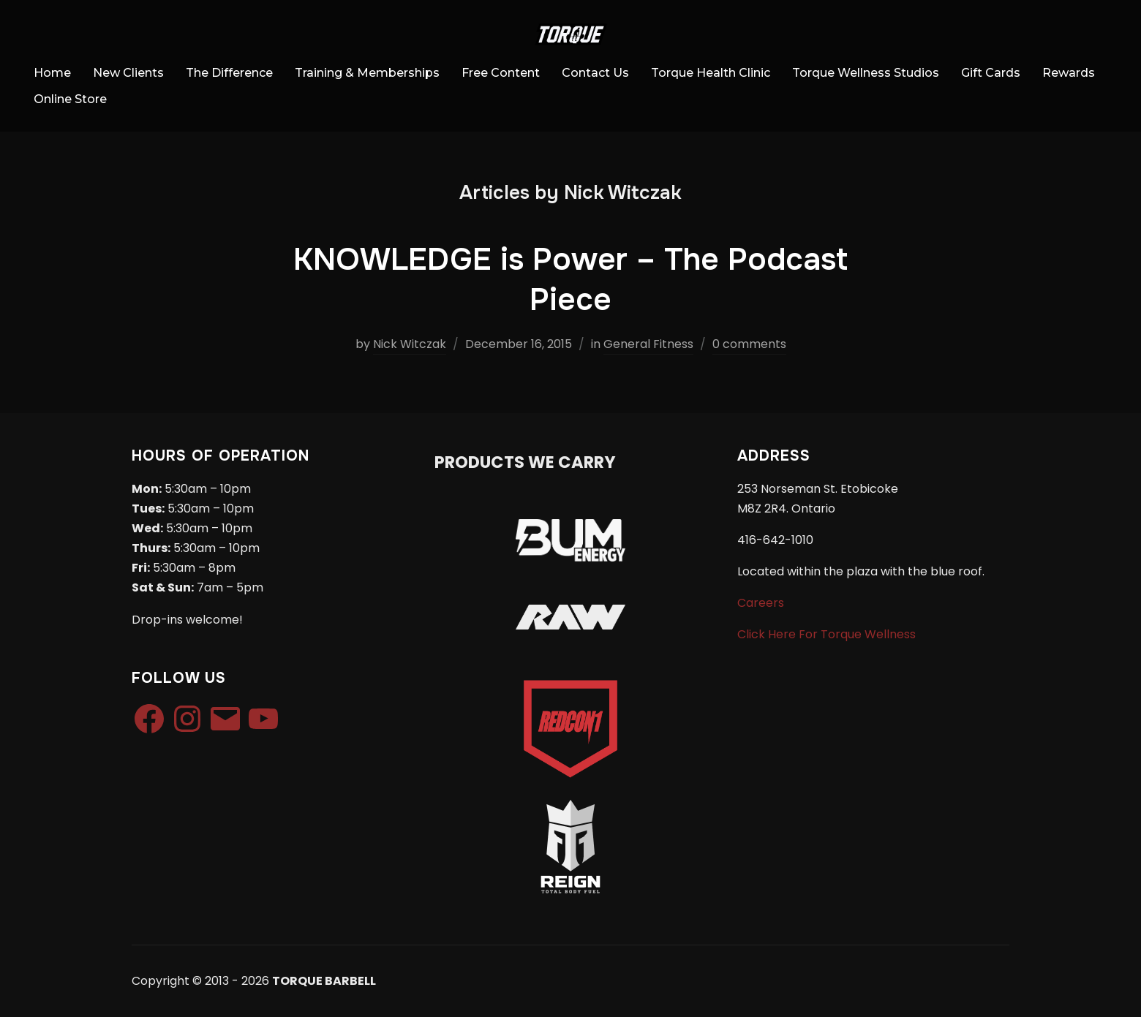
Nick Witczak (409, 344)
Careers (760, 602)
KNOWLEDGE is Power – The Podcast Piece (570, 280)
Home (52, 73)
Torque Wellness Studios (865, 73)
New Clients (128, 73)
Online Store (70, 99)
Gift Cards (990, 73)
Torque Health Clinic (710, 73)
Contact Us (595, 73)
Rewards (1068, 73)
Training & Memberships (367, 73)
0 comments (749, 344)
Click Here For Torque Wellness (826, 634)
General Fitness (648, 344)
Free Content (501, 73)
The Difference (229, 73)
